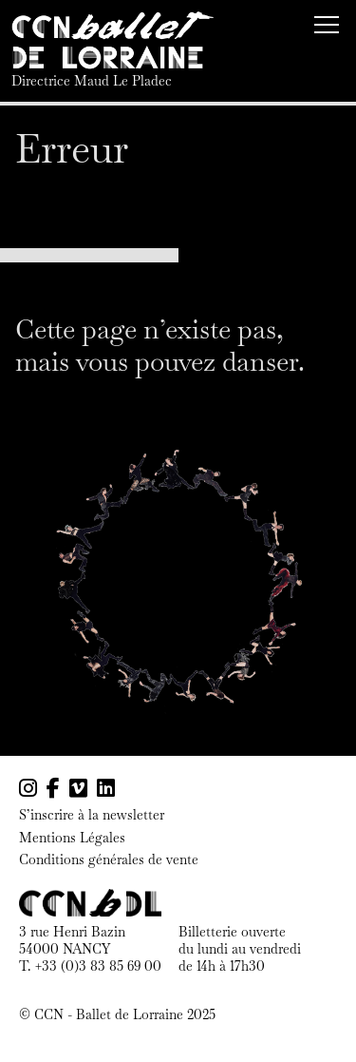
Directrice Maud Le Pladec (91, 80)
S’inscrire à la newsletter (91, 815)
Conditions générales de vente (108, 860)
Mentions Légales (72, 838)
